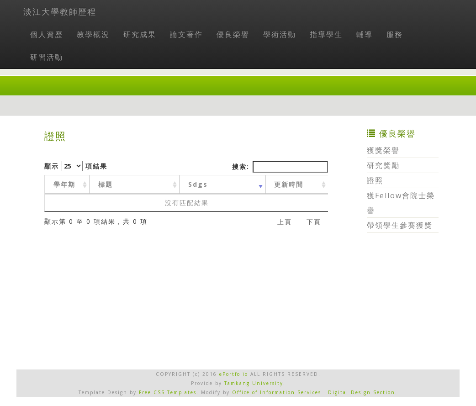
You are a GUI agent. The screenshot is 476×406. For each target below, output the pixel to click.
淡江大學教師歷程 (59, 11)
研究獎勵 (383, 165)
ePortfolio (233, 374)
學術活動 (279, 34)
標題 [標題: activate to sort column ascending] (105, 184)
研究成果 (139, 34)
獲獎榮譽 (383, 150)
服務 (394, 34)
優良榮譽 (233, 34)
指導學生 (326, 34)
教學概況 (93, 34)
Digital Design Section (361, 392)
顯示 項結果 (75, 166)
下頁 (314, 221)
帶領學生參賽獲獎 (400, 225)
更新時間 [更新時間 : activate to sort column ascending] (288, 184)
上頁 (284, 221)
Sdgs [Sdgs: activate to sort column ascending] (198, 184)
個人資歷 (46, 34)
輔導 (364, 34)
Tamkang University (253, 383)
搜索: (280, 167)
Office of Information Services (276, 392)
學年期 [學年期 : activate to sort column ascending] (64, 184)
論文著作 (186, 34)
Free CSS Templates (167, 392)
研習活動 (46, 57)
